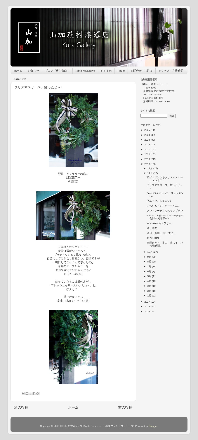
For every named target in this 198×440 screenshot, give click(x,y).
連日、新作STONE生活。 (162, 233)
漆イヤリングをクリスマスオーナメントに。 (165, 179)
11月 (150, 173)
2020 (147, 154)
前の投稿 (125, 407)
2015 (147, 311)
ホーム (18, 70)
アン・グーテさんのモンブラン (165, 210)
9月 (149, 256)
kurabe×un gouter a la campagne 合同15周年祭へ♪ (165, 217)
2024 (147, 135)
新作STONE (153, 238)
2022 (147, 144)
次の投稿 (21, 407)
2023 (147, 139)
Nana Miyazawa (85, 70)
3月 (149, 285)
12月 (150, 168)
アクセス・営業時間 (170, 70)
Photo (121, 70)
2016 (147, 306)
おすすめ (106, 70)
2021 (147, 149)
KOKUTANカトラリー (159, 223)
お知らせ (33, 70)
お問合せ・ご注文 (142, 70)
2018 (147, 164)
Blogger (153, 426)
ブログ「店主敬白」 (57, 70)
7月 (149, 266)
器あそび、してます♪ (159, 200)
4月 (149, 281)
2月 (149, 290)
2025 (147, 130)
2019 (147, 159)
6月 (149, 271)
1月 (149, 295)
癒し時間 (152, 228)
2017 (147, 301)
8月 (149, 261)
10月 (150, 251)
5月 (149, 276)
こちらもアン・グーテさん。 (163, 205)
